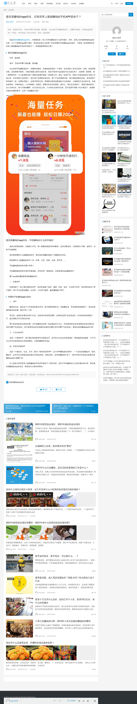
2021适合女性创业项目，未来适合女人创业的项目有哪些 (122, 229)
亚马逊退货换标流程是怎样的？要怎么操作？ (124, 196)
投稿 (129, 3)
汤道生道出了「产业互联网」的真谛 (109, 171)
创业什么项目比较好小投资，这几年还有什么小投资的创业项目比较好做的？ (43, 492)
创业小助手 (10, 22)
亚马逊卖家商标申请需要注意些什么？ (109, 196)
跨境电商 (54, 3)
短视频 (86, 3)
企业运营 (36, 22)
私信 (121, 54)
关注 (112, 54)
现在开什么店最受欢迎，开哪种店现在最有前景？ (30, 648)
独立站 (70, 3)
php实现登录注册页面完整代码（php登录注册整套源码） (122, 304)
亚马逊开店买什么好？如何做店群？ (123, 149)
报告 (40, 3)
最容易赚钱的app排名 (21, 40)
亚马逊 (62, 3)
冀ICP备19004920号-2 (28, 697)
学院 (46, 3)
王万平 (105, 361)
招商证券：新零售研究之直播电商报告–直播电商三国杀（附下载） (116, 372)
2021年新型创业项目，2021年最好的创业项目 (57, 424)
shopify (78, 3)
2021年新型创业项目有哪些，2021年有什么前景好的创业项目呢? (38, 525)
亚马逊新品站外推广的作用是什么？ (124, 164)
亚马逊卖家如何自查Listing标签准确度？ (117, 81)
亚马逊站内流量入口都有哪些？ (109, 164)
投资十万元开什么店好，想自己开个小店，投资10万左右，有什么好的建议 (65, 605)
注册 (121, 3)
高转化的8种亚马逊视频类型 (108, 211)
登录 (116, 3)
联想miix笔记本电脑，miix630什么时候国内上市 (122, 314)
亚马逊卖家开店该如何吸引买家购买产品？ (124, 143)
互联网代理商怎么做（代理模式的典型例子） (124, 127)
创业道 (11, 697)
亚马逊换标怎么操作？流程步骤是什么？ (117, 71)
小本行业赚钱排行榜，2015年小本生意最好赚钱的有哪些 (63, 626)
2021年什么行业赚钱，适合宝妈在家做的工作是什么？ (61, 469)
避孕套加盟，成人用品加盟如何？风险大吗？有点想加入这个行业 (64, 582)
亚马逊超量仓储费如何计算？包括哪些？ (109, 149)
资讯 (34, 3)
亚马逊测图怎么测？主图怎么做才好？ (109, 133)
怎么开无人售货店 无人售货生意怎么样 (109, 111)
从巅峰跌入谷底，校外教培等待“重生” (53, 447)
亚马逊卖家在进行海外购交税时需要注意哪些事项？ (109, 127)
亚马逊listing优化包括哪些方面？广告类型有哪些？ (122, 272)
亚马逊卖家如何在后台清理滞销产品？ (124, 180)
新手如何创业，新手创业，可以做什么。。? (56, 558)
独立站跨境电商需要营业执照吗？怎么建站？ (124, 102)
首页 (27, 3)
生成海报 (71, 701)
